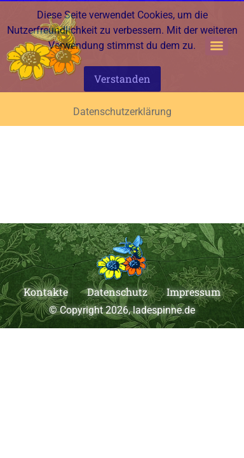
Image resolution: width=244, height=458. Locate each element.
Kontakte (46, 291)
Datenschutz (117, 291)
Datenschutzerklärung (122, 112)
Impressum (193, 291)
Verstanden (122, 78)
